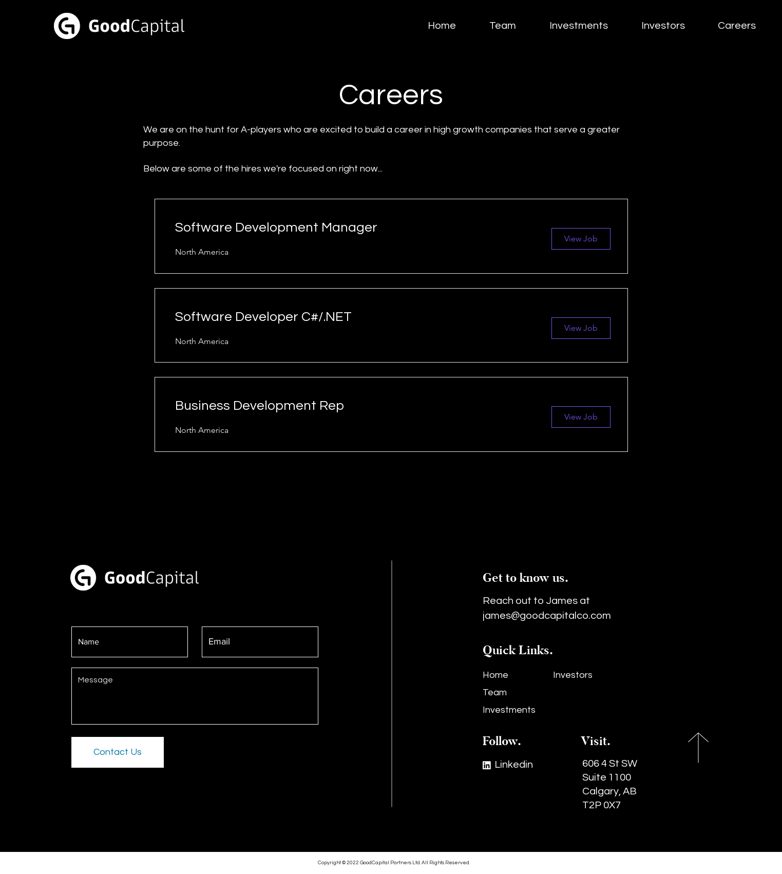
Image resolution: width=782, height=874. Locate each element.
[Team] (513, 692)
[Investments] (513, 710)
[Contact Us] (117, 752)
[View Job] (581, 239)
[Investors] (583, 675)
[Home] (509, 675)
